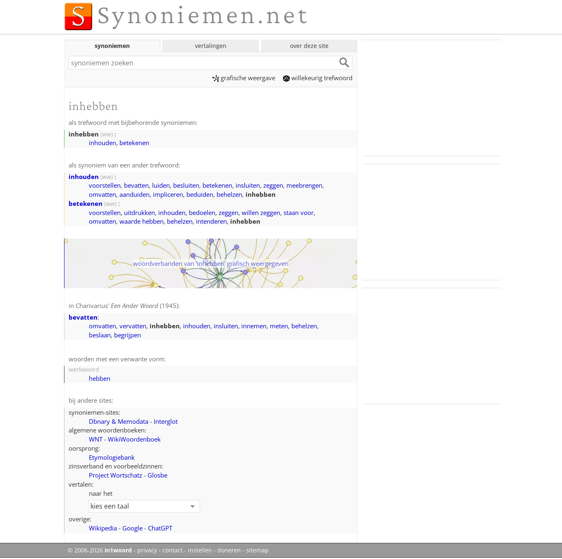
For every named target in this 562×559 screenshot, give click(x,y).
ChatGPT (160, 528)
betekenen (134, 143)
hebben (99, 378)
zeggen (273, 185)
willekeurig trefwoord (317, 78)
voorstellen (105, 185)
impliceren (168, 194)
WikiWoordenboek (134, 439)
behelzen (229, 194)
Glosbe (157, 475)
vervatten (132, 326)
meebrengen (304, 185)
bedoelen (202, 212)
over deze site (309, 46)
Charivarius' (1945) (127, 305)
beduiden (199, 194)
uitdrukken (139, 212)
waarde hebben (141, 221)
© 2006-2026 (100, 550)
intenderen (211, 221)
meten (279, 326)
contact (172, 550)
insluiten (248, 185)
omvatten (102, 194)
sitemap (257, 550)
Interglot (166, 421)
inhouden (102, 143)
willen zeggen (261, 212)
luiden (161, 185)
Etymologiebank (112, 457)
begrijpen (127, 335)
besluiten (186, 185)
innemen (254, 326)
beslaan (100, 335)
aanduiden (134, 194)
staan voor (298, 212)
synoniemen (112, 46)
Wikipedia (103, 528)
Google (132, 528)
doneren (229, 550)
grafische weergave (243, 78)
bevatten (136, 185)
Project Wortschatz (115, 475)
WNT (95, 439)
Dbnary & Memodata (118, 421)
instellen (200, 550)
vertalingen (210, 46)
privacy (147, 550)
